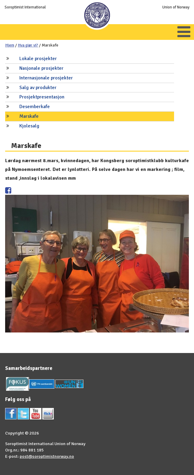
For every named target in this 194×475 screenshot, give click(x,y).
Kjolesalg (29, 126)
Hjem (9, 45)
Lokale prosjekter (38, 59)
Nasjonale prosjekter (41, 68)
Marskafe (29, 116)
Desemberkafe (34, 107)
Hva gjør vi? (28, 45)
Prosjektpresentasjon (41, 97)
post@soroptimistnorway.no (47, 456)
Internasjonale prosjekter (46, 78)
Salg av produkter (38, 88)
